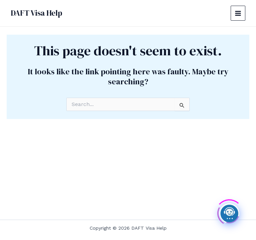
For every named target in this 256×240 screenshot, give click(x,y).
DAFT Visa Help (36, 13)
